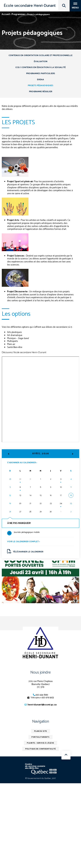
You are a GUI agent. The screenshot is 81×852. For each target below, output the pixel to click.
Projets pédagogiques (40, 85)
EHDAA (40, 79)
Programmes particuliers (40, 73)
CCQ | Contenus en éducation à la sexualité (40, 67)
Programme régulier (40, 91)
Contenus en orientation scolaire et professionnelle (40, 55)
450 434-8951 (41, 695)
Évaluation (40, 61)
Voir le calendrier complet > (23, 541)
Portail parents (40, 737)
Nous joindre (40, 672)
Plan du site (40, 731)
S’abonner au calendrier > (22, 462)
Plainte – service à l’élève (40, 743)
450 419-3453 (47, 697)
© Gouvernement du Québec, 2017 (40, 778)
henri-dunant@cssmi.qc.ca (42, 705)
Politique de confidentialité (40, 748)
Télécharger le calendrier (25, 551)
